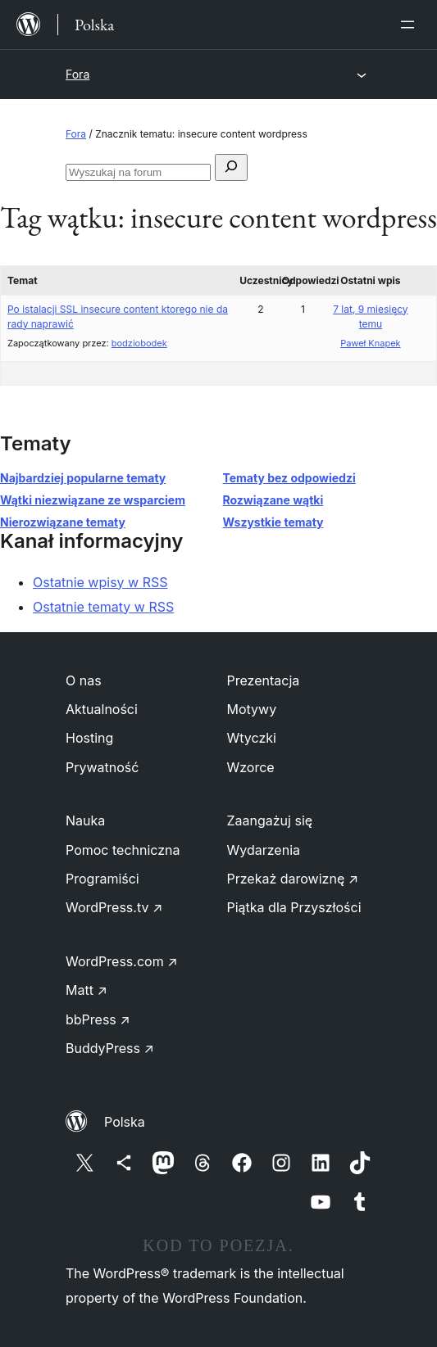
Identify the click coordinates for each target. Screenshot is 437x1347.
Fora (77, 74)
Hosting (89, 738)
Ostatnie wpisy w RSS (100, 582)
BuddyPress (110, 1048)
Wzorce (251, 767)
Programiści (102, 878)
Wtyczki (251, 738)
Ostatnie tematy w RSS (103, 607)
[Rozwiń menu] (411, 24)
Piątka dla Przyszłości (294, 907)
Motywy (252, 709)
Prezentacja (263, 680)
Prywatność (102, 767)
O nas (84, 680)
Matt (86, 990)
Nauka (85, 820)
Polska (124, 1122)
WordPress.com (122, 961)
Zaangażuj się (270, 820)
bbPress (98, 1019)
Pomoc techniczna (123, 850)
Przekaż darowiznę (293, 878)
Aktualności (102, 709)
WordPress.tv (114, 907)
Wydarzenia (264, 850)
